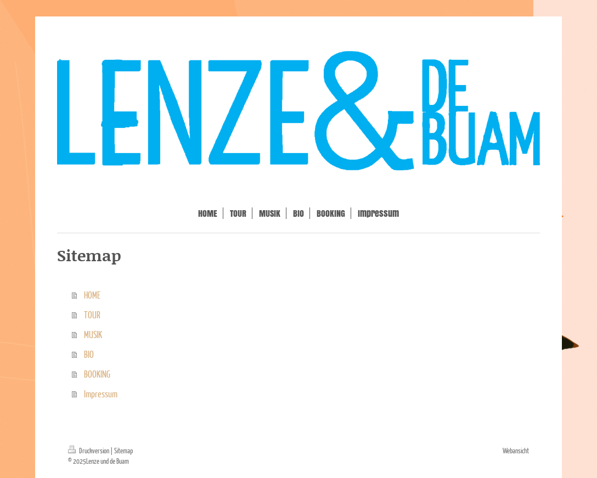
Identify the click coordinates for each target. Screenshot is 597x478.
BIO (89, 354)
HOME (92, 295)
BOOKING (97, 374)
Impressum (100, 394)
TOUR (92, 314)
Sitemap (123, 450)
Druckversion (89, 450)
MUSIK (93, 334)
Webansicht (516, 450)
